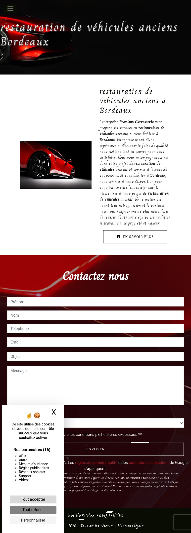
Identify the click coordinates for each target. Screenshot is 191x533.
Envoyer (95, 449)
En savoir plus (135, 237)
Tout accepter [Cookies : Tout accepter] (33, 499)
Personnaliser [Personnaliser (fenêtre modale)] (33, 520)
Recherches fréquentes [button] (95, 515)
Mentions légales (130, 526)
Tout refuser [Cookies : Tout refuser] (33, 509)
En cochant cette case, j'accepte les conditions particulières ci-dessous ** (77, 434)
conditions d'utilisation (149, 462)
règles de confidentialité (96, 462)
